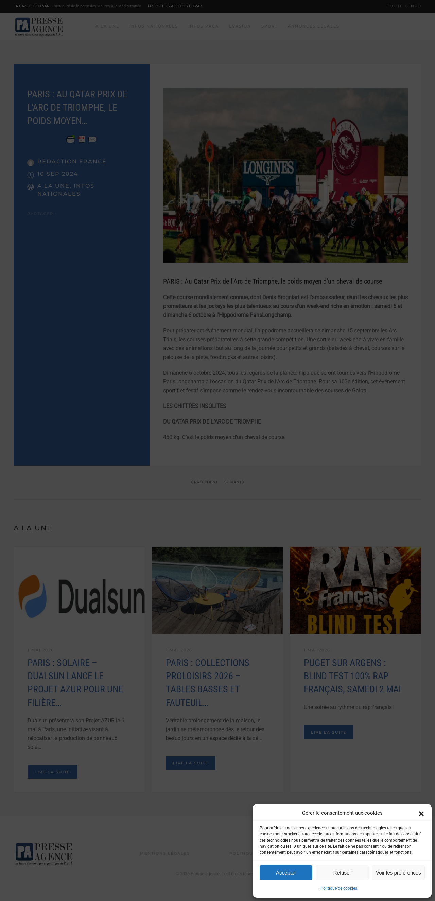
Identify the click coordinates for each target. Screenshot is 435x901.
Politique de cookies (338, 888)
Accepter (286, 873)
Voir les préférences (398, 873)
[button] (421, 813)
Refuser (342, 873)
